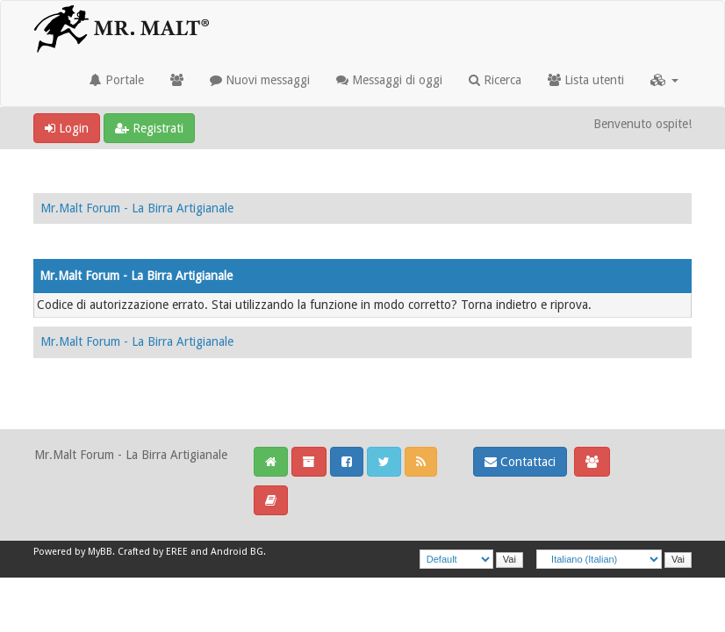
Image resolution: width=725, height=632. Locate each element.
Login (67, 128)
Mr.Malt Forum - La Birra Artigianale (136, 208)
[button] (664, 80)
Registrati (149, 128)
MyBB (100, 551)
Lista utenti (586, 80)
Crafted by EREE (153, 551)
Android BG (237, 551)
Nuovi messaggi (260, 80)
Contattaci (520, 462)
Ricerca (495, 80)
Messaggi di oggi (389, 80)
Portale (117, 80)
